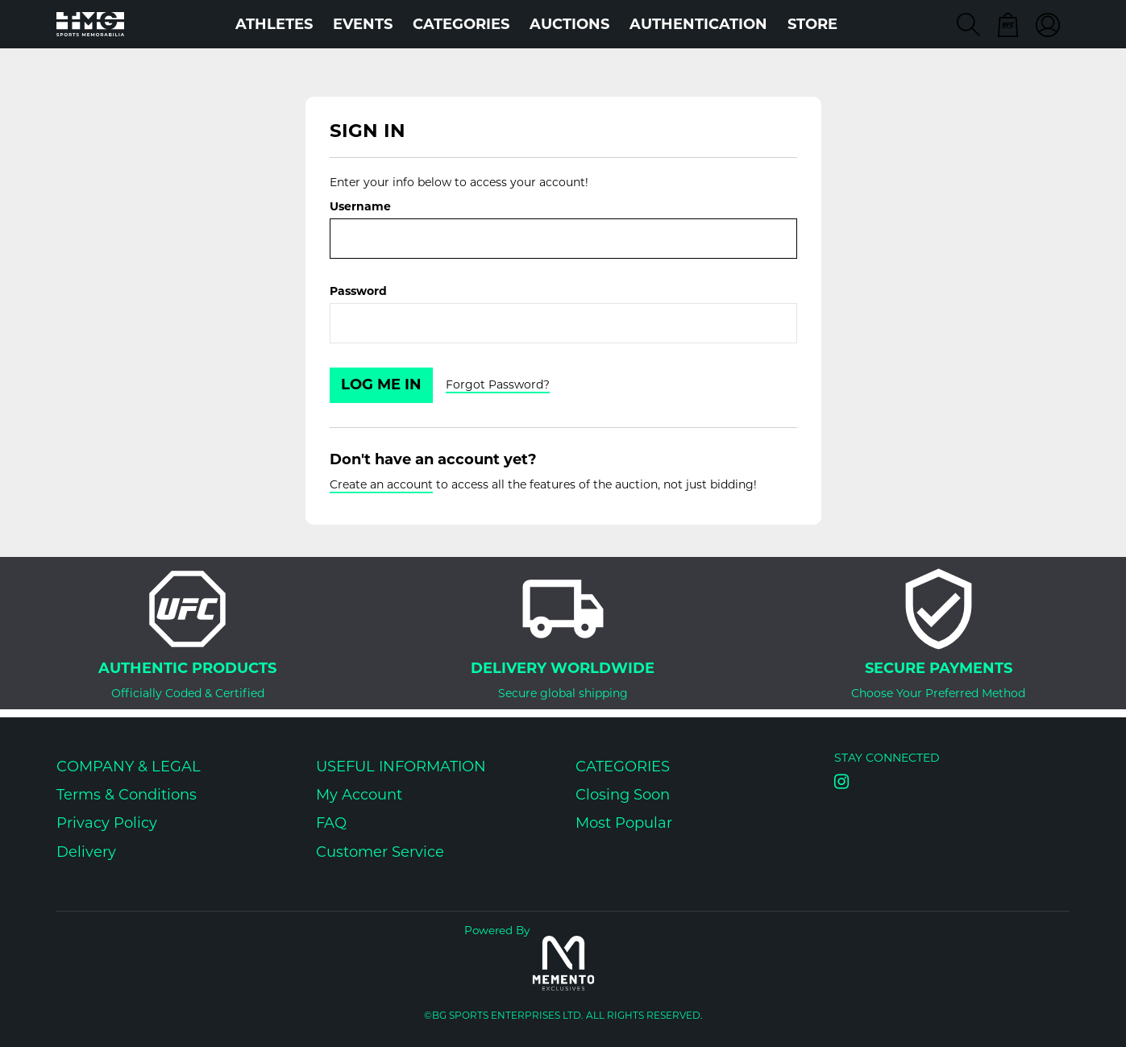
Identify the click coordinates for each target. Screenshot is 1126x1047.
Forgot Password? (498, 384)
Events (363, 24)
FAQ (331, 823)
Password (358, 291)
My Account (359, 795)
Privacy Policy (106, 823)
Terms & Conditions (126, 795)
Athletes (274, 24)
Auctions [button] (569, 24)
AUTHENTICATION (698, 24)
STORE (812, 24)
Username (360, 206)
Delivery (86, 852)
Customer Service (380, 852)
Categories (461, 24)
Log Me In (381, 384)
